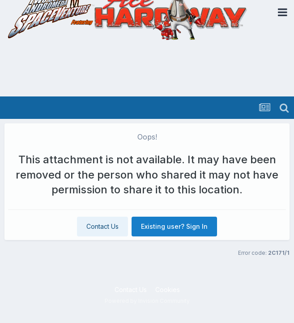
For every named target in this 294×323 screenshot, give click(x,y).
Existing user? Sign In (174, 226)
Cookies (167, 289)
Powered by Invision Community (147, 300)
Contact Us (102, 226)
